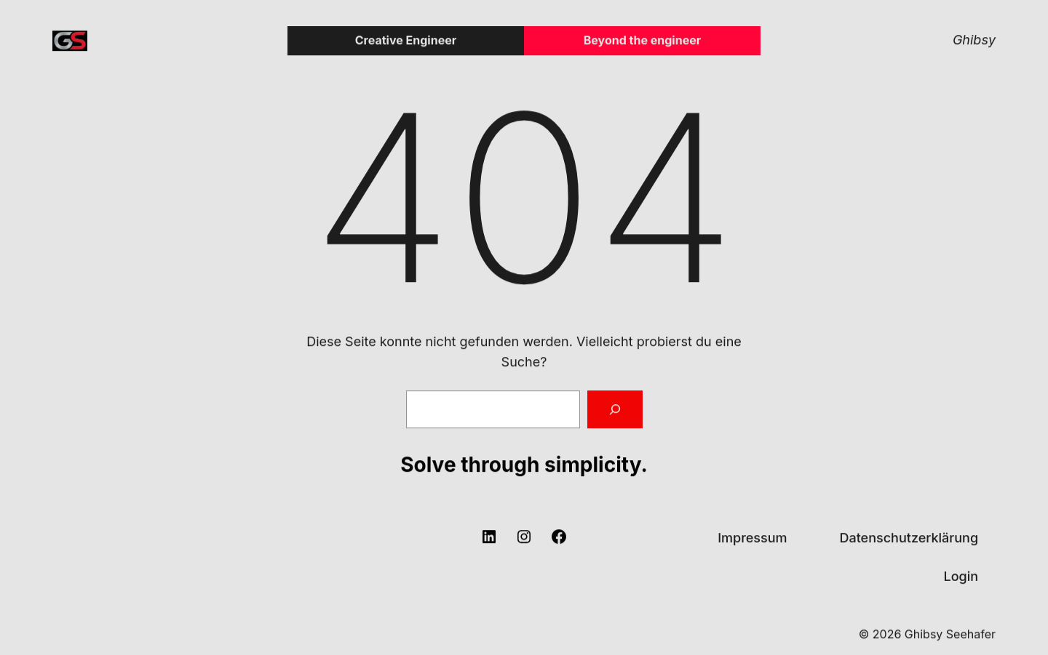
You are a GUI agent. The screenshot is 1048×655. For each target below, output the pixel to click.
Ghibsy (974, 40)
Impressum (752, 537)
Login (960, 576)
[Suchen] (615, 410)
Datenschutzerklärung (908, 537)
